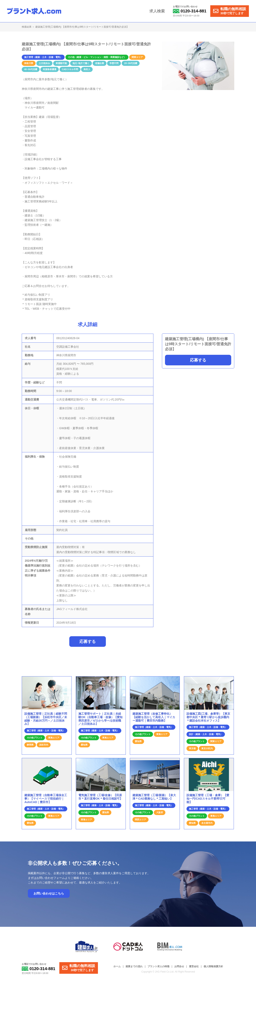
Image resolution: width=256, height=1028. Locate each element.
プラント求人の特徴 (158, 968)
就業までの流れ (134, 968)
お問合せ (179, 968)
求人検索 (159, 11)
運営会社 (194, 968)
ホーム (117, 968)
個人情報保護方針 (213, 968)
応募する (198, 360)
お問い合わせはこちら (49, 895)
